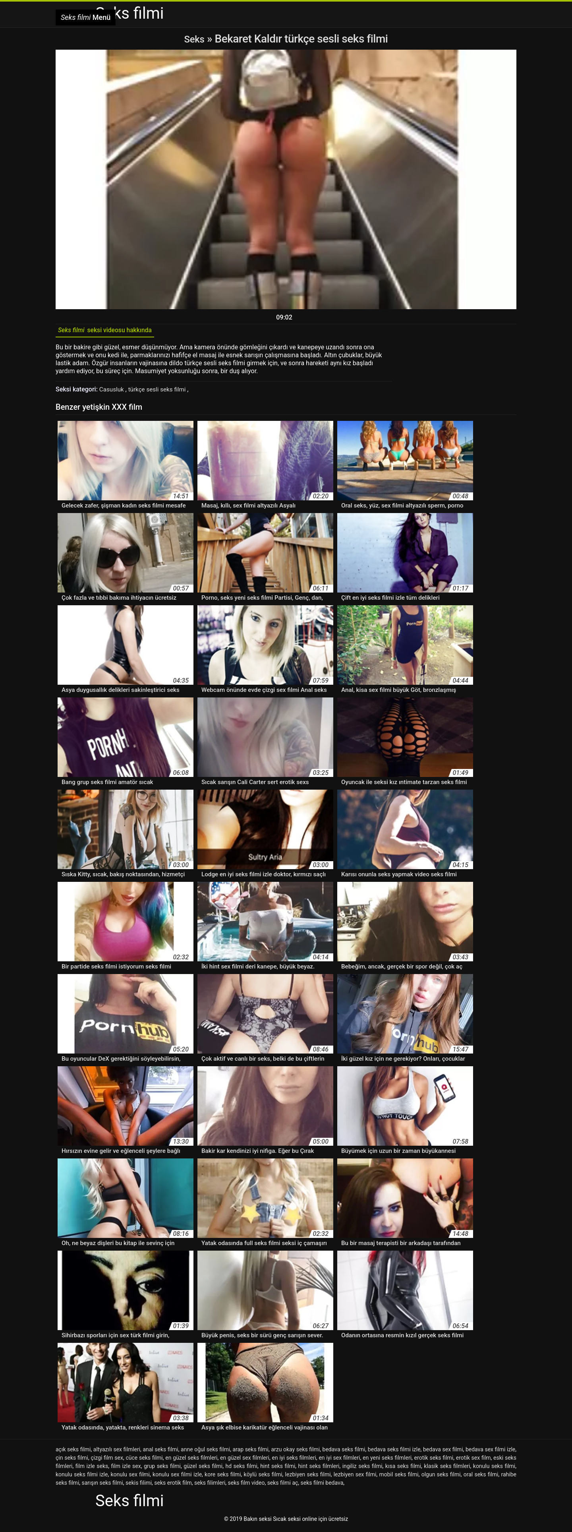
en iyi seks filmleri (294, 1460)
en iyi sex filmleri (339, 1460)
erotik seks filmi (434, 1460)
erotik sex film (473, 1460)
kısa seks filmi (403, 1469)
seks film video (246, 1485)
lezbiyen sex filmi (355, 1477)
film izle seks (91, 1469)
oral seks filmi (481, 1477)
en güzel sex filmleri (244, 1460)
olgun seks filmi (441, 1477)
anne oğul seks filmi (205, 1452)
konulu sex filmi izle (177, 1477)
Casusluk (113, 392)
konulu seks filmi (494, 1469)
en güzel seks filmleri (191, 1460)
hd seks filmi (241, 1469)
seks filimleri (209, 1485)
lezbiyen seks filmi (308, 1477)
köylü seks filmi (263, 1477)
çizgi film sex (107, 1460)
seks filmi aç (282, 1485)
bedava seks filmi (344, 1452)
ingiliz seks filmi (362, 1469)
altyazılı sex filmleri (116, 1452)
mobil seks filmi (398, 1477)
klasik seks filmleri (447, 1469)
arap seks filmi (250, 1452)
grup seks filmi (162, 1469)
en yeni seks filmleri (387, 1460)
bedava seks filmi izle (394, 1452)
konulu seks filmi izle (82, 1477)
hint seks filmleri (319, 1469)
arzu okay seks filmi (295, 1452)
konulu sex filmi (130, 1477)
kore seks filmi (223, 1477)
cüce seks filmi (144, 1460)
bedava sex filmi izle (490, 1452)
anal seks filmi (160, 1452)
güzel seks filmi (203, 1469)
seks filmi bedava (322, 1485)
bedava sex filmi (443, 1452)
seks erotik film (172, 1485)
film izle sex (126, 1469)
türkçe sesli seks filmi (160, 392)
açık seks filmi (73, 1452)
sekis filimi (139, 1485)
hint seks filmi (277, 1469)
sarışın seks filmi (102, 1485)
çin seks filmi (72, 1460)
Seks (194, 38)
